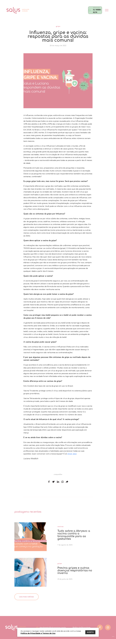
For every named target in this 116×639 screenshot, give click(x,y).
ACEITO (90, 632)
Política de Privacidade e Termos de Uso (38, 633)
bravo (113, 636)
